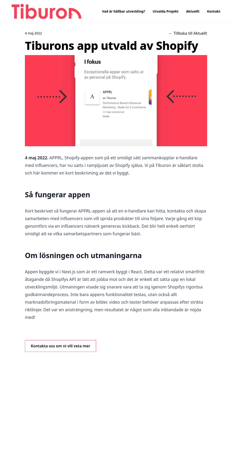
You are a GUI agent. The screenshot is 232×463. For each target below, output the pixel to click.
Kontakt (213, 11)
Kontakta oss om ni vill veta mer (60, 346)
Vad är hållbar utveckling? (123, 11)
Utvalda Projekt (166, 11)
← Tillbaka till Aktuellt (188, 33)
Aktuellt (192, 11)
